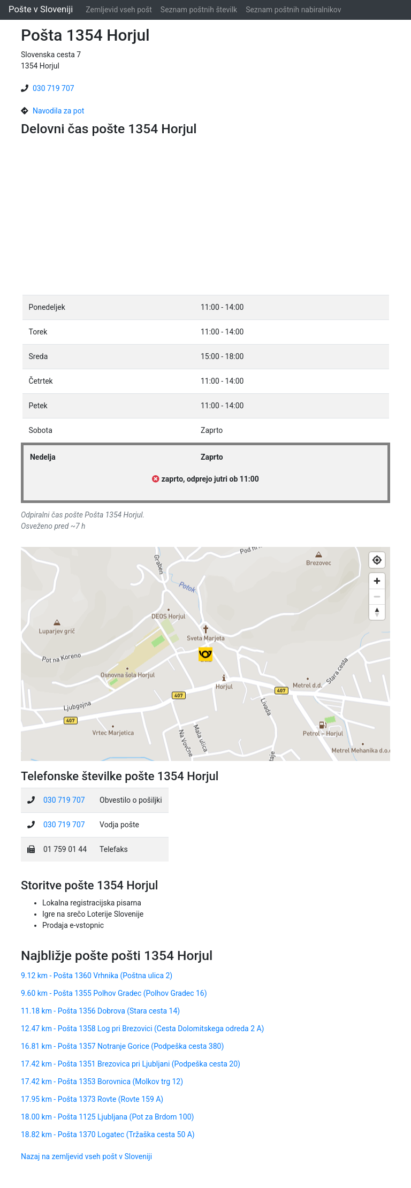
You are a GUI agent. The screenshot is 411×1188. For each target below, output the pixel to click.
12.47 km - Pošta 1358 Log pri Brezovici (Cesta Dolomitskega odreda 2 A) (142, 1028)
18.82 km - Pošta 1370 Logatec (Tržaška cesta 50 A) (108, 1134)
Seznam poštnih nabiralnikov (293, 9)
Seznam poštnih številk (199, 9)
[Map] (205, 654)
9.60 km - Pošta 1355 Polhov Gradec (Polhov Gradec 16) (114, 993)
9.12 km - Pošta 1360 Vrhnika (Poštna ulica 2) (96, 975)
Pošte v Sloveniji (41, 9)
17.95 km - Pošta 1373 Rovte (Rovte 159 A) (92, 1099)
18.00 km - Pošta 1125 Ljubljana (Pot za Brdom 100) (107, 1117)
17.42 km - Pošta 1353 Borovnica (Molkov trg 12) (102, 1081)
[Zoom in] (377, 581)
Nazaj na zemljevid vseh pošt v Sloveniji (86, 1156)
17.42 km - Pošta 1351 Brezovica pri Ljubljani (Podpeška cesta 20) (130, 1064)
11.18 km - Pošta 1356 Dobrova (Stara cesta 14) (100, 1011)
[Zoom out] (377, 596)
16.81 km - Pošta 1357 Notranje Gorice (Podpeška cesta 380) (122, 1046)
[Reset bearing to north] (377, 612)
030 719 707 (53, 88)
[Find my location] (377, 560)
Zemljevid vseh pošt (119, 9)
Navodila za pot (58, 110)
